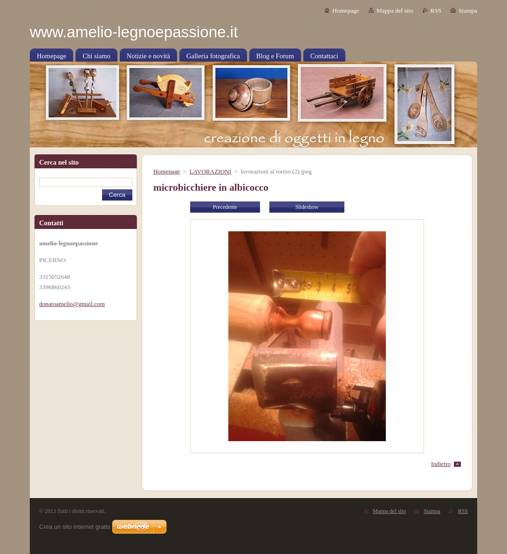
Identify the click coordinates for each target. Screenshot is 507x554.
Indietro (441, 463)
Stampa (468, 10)
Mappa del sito (395, 10)
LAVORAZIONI (211, 171)
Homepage (345, 10)
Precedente (225, 207)
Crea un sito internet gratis (74, 526)
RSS (436, 10)
